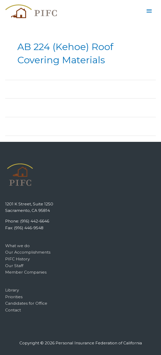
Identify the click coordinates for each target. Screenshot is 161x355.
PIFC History (17, 258)
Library (12, 290)
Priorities (13, 296)
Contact (13, 310)
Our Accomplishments (27, 252)
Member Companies (26, 272)
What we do (17, 245)
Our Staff (14, 265)
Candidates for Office (26, 303)
